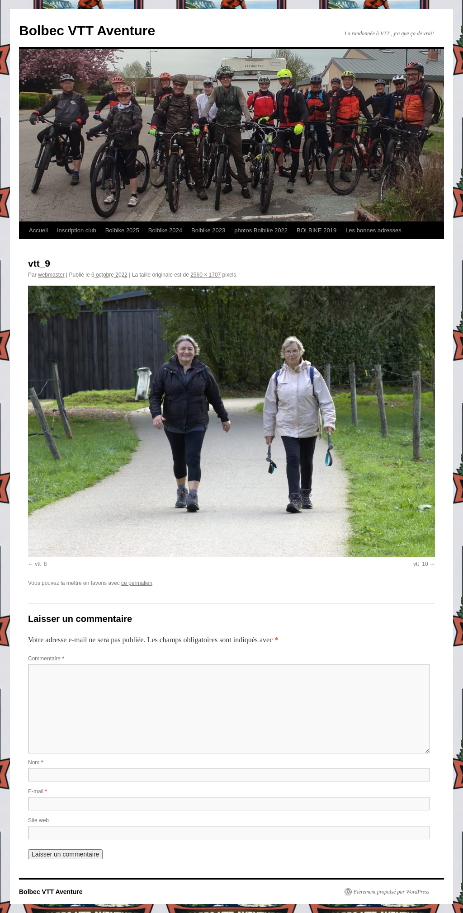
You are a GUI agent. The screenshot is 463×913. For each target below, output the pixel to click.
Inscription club (76, 230)
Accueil (38, 230)
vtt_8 (41, 564)
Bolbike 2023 (208, 230)
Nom (35, 762)
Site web (38, 820)
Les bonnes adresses (373, 230)
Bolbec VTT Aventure (87, 30)
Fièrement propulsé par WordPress (391, 892)
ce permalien (136, 583)
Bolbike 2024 (165, 230)
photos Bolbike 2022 (261, 230)
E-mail (37, 791)
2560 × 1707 (205, 275)
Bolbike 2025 (122, 230)
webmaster (51, 275)
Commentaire (46, 658)
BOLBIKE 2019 (316, 230)
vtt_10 (420, 564)
